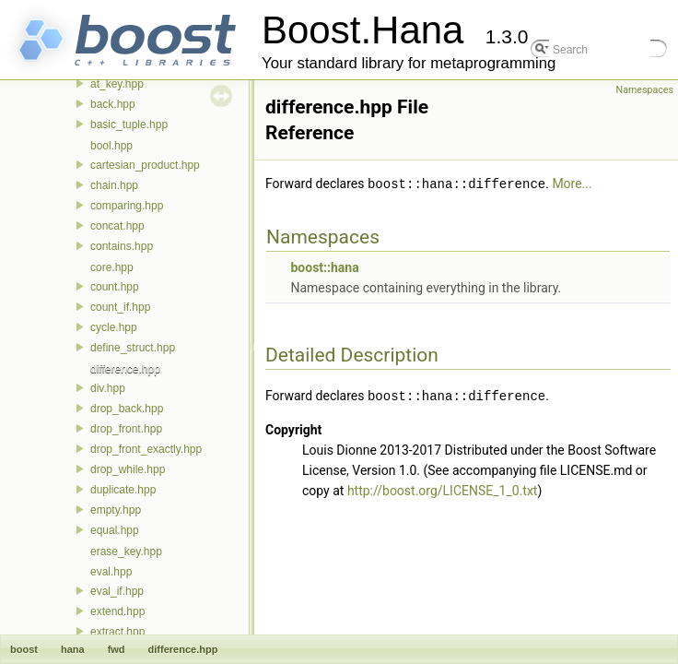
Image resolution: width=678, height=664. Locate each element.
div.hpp (107, 388)
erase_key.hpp (126, 551)
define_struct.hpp (132, 347)
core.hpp (112, 267)
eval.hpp (111, 571)
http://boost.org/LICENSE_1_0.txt (442, 488)
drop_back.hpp (126, 408)
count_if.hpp (120, 307)
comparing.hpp (126, 205)
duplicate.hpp (123, 489)
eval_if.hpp (117, 591)
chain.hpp (114, 185)
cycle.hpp (113, 327)
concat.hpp (117, 225)
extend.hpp (117, 611)
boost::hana (324, 266)
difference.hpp (125, 368)
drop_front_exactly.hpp (146, 449)
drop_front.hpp (126, 428)
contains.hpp (121, 246)
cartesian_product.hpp (145, 165)
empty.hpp (115, 510)
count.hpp (114, 286)
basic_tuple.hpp (129, 124)
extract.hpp (117, 631)
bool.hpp (111, 145)
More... (571, 183)
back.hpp (112, 104)
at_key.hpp (117, 83)
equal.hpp (114, 530)
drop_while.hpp (127, 469)
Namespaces (644, 90)
